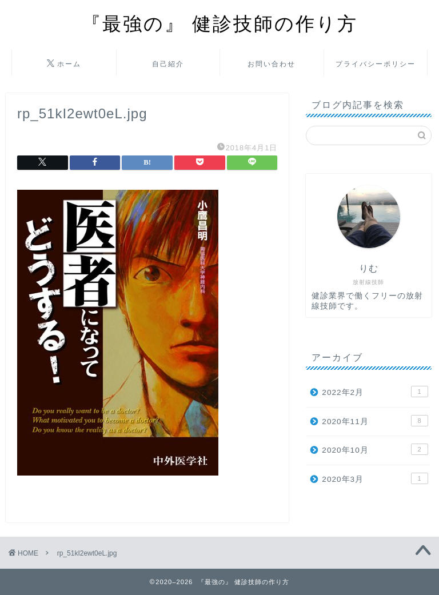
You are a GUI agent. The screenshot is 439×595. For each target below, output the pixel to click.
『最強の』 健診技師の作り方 (220, 23)
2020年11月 (375, 420)
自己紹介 (168, 63)
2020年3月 (375, 478)
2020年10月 (375, 449)
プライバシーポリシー (376, 63)
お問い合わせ (272, 63)
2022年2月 (375, 391)
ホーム (64, 64)
